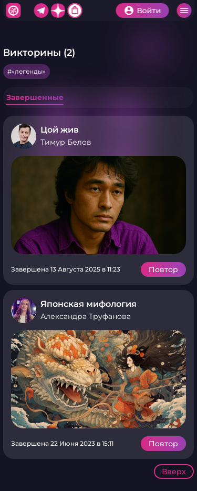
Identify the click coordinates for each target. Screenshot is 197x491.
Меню (184, 10)
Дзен (57, 10)
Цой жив (59, 130)
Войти (149, 10)
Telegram (41, 10)
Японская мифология (88, 304)
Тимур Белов (65, 142)
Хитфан (13, 10)
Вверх (174, 471)
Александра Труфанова (85, 316)
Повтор (163, 269)
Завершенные (35, 97)
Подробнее (98, 205)
